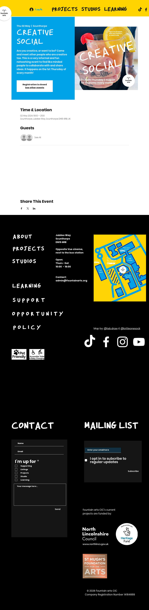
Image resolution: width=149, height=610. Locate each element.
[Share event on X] (28, 208)
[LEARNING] (27, 286)
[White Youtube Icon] (139, 342)
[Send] (57, 509)
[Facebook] (146, 9)
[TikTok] (140, 9)
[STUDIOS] (24, 262)
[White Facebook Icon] (106, 342)
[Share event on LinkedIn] (34, 208)
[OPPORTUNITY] (38, 314)
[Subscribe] (133, 471)
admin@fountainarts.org (71, 280)
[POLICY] (28, 328)
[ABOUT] (23, 237)
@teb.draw (111, 328)
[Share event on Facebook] (21, 208)
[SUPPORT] (30, 300)
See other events (34, 87)
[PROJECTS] (29, 249)
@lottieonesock (130, 328)
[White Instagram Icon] (122, 342)
